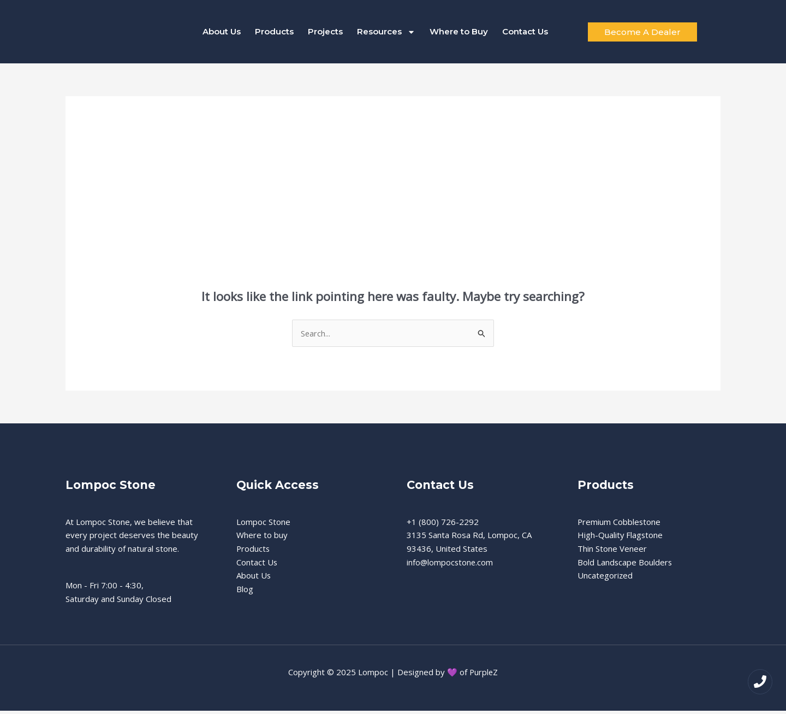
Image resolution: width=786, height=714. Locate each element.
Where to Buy (459, 33)
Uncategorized (605, 579)
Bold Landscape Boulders (625, 565)
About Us (222, 33)
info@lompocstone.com (451, 565)
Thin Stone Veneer (612, 551)
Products (274, 33)
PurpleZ (483, 675)
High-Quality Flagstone (620, 538)
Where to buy (262, 538)
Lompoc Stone (263, 525)
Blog (244, 592)
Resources (386, 33)
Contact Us (525, 33)
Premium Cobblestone (619, 525)
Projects (325, 33)
